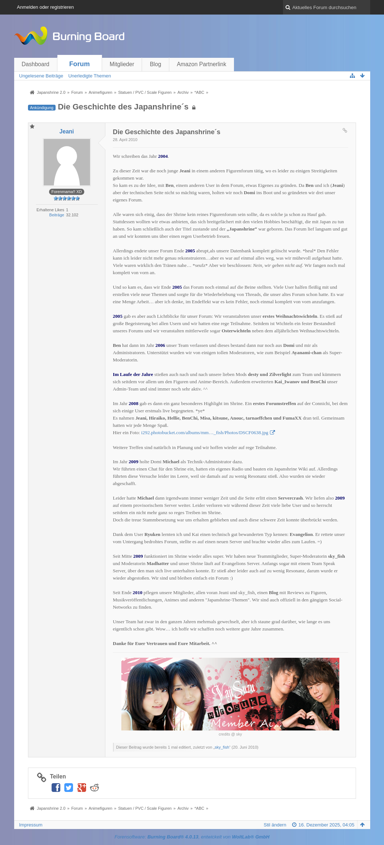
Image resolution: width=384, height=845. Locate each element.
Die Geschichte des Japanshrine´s (123, 106)
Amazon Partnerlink (201, 64)
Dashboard (35, 64)
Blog (155, 64)
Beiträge (56, 215)
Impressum (31, 825)
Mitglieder (122, 64)
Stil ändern (275, 825)
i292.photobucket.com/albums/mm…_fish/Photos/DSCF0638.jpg (204, 432)
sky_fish (222, 747)
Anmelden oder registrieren (45, 7)
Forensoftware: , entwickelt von (191, 837)
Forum (79, 64)
